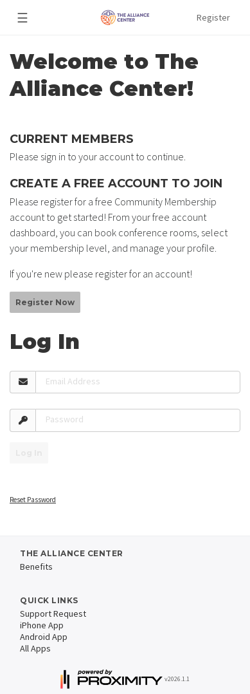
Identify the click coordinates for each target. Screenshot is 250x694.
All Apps (35, 648)
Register (213, 17)
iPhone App (42, 625)
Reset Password (33, 499)
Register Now (45, 302)
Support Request (53, 613)
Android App (43, 636)
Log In (28, 453)
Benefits (36, 566)
